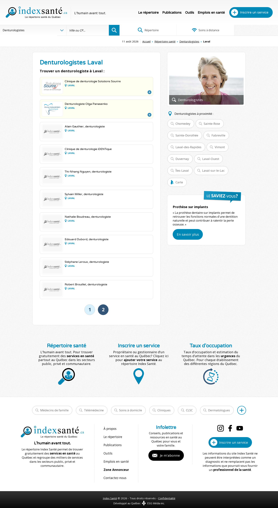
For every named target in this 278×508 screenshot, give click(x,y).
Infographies (252, 30)
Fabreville (218, 135)
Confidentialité (167, 494)
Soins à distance (199, 30)
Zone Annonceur (116, 467)
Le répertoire (148, 13)
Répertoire (146, 30)
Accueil (119, 41)
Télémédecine (94, 410)
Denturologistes (162, 41)
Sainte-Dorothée (187, 135)
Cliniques (164, 410)
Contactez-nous (114, 474)
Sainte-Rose (212, 124)
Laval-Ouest (210, 159)
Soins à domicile (130, 410)
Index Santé (109, 494)
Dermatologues (219, 410)
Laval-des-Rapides (188, 147)
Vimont (220, 147)
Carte (179, 182)
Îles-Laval (182, 170)
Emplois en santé (211, 13)
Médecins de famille (54, 410)
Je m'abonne (170, 455)
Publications (172, 13)
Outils (189, 13)
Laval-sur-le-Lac (213, 170)
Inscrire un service (254, 12)
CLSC (189, 410)
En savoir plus (188, 234)
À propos (110, 428)
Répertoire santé (138, 41)
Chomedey (183, 124)
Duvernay (182, 159)
